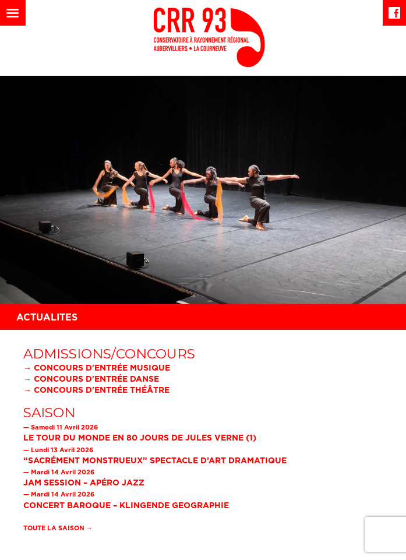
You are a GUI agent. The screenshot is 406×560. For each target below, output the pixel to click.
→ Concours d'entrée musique (96, 367)
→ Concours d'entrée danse (91, 378)
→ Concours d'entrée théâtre (96, 389)
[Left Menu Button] (13, 13)
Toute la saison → (58, 527)
